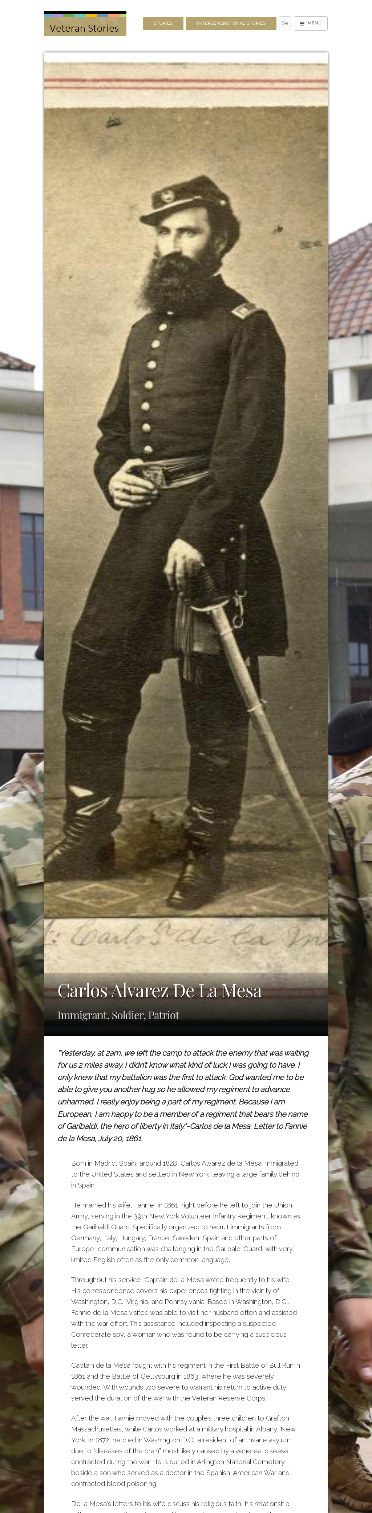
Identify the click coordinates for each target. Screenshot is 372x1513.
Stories (163, 23)
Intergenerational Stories (231, 23)
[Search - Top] (285, 23)
